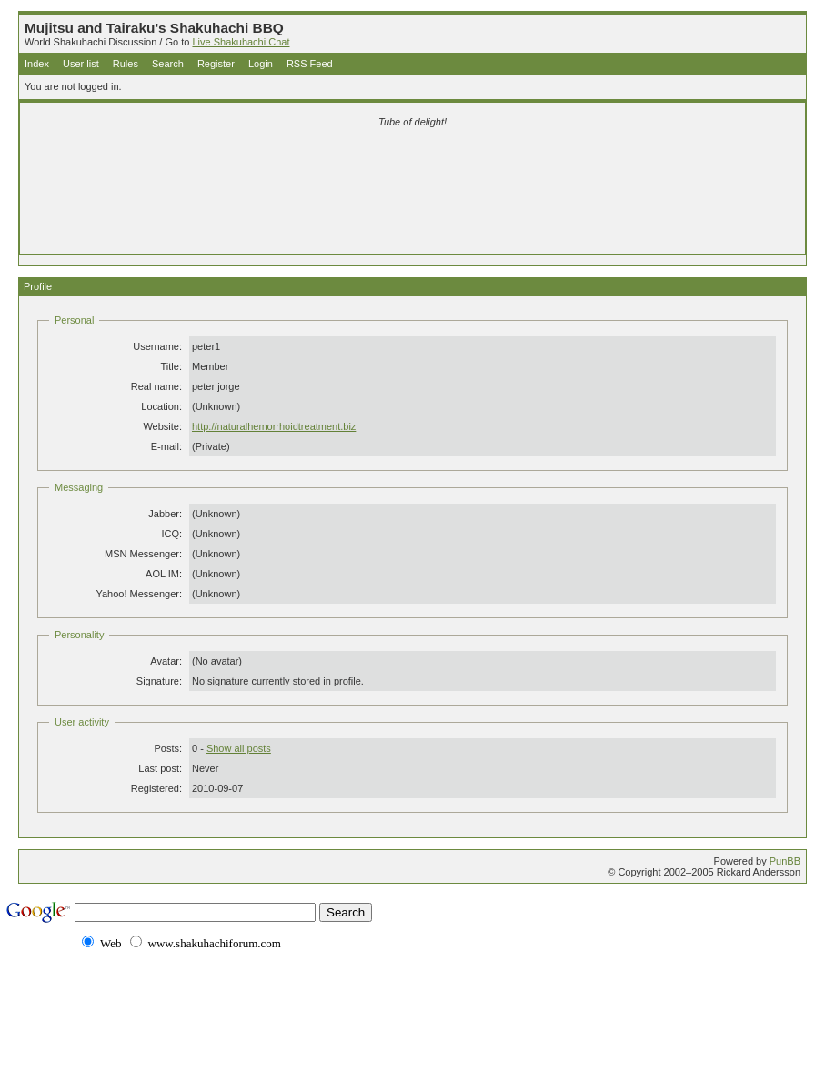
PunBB (785, 861)
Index (37, 63)
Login (260, 63)
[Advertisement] (413, 165)
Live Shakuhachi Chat (240, 41)
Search (168, 63)
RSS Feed (310, 63)
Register (216, 63)
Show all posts (238, 748)
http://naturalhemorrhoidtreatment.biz (274, 426)
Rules (125, 63)
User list (81, 63)
